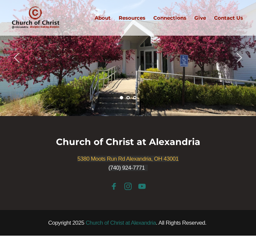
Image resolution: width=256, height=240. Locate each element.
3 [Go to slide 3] (134, 97)
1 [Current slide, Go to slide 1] (121, 97)
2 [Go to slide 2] (128, 97)
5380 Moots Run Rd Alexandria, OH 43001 (127, 159)
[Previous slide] (17, 57)
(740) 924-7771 (126, 168)
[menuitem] (102, 18)
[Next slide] (239, 57)
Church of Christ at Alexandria (128, 141)
